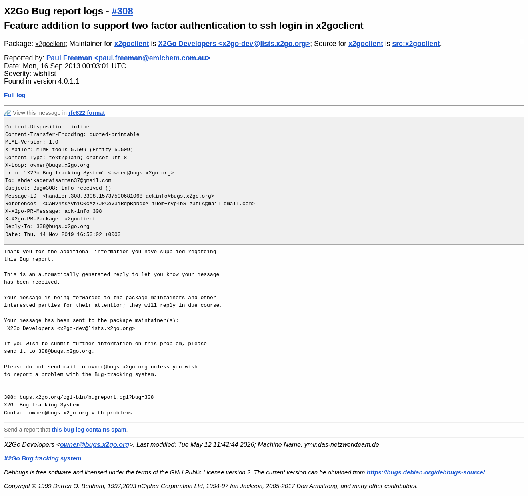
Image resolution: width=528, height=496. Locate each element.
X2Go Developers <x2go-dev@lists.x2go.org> (234, 44)
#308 (122, 11)
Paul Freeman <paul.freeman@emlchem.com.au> (128, 58)
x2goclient (50, 44)
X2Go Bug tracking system (42, 458)
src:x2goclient (416, 44)
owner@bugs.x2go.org (94, 444)
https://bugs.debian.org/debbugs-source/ (426, 472)
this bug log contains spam (89, 429)
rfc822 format (86, 113)
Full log (15, 95)
